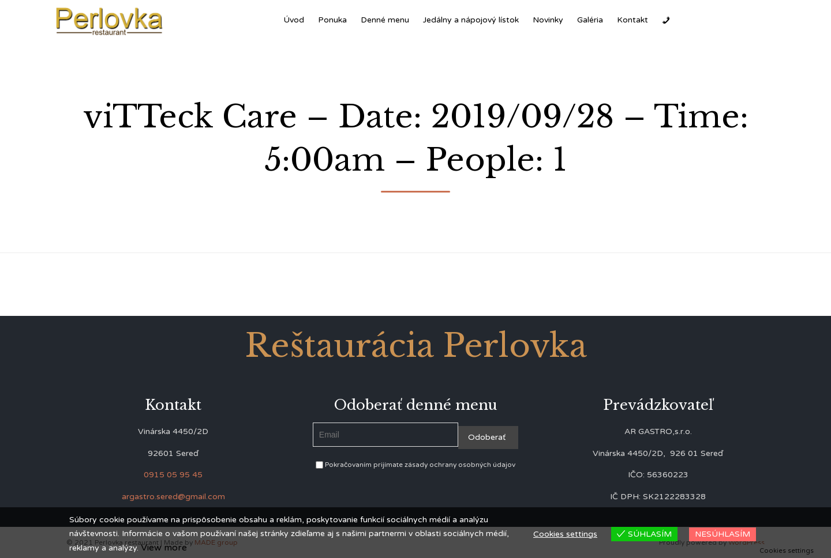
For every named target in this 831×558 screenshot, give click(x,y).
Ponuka (332, 20)
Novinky (548, 20)
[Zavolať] (666, 20)
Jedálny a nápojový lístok (471, 20)
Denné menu (385, 20)
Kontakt (632, 20)
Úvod (293, 20)
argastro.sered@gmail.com (173, 497)
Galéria (590, 20)
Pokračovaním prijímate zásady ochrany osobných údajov (415, 465)
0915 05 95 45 (173, 475)
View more (164, 547)
